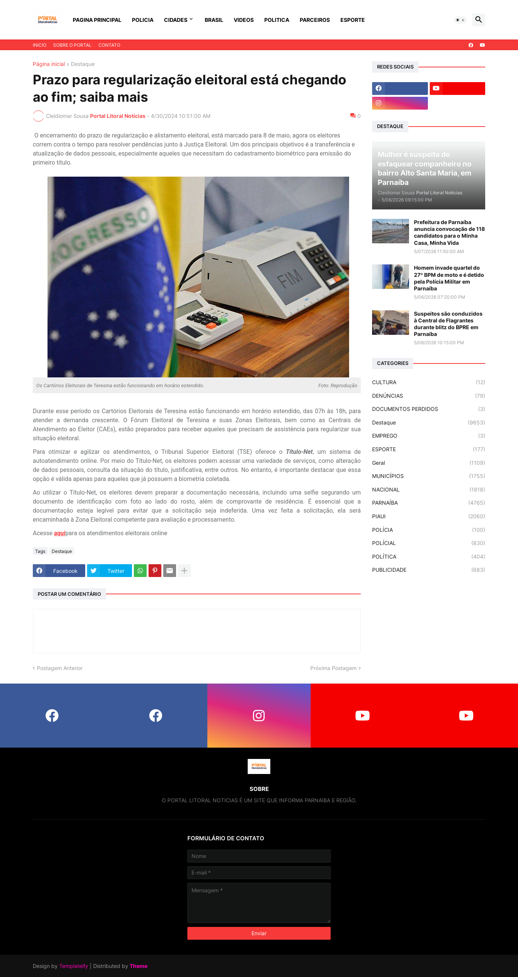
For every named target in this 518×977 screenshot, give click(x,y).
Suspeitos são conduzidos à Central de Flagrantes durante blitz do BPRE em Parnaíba (448, 323)
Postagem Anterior (60, 668)
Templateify (73, 966)
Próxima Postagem (333, 668)
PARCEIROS (315, 20)
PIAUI (428, 516)
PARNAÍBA (428, 503)
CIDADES (175, 20)
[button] (460, 20)
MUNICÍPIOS (428, 476)
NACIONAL (428, 489)
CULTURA (428, 382)
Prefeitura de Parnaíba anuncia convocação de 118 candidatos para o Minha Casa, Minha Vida (449, 232)
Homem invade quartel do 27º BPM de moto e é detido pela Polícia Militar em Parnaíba (449, 278)
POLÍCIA (428, 530)
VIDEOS (244, 20)
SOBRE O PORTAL (72, 45)
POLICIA (142, 20)
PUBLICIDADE (428, 570)
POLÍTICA (428, 556)
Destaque (83, 64)
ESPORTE (352, 20)
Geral (428, 463)
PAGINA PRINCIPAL (97, 20)
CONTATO (109, 45)
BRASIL (214, 20)
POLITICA (276, 20)
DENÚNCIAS (428, 396)
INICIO (39, 45)
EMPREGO (428, 436)
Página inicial (49, 64)
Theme (138, 966)
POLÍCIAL (428, 543)
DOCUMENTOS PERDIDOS (428, 409)
